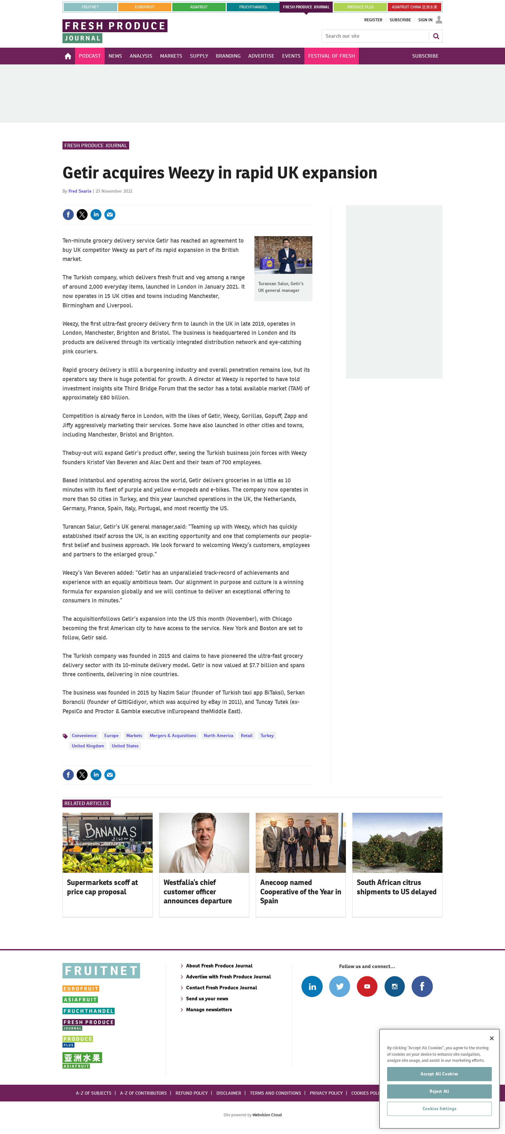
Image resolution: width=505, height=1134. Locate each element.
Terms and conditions (275, 1093)
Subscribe (400, 20)
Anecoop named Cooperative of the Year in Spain (300, 892)
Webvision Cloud (267, 1115)
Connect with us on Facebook (422, 986)
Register (373, 20)
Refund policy (192, 1093)
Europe (111, 735)
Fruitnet (90, 7)
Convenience (84, 735)
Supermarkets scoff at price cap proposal (102, 887)
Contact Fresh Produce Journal (221, 987)
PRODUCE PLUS (360, 7)
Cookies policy (367, 1093)
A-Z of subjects (93, 1093)
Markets (134, 735)
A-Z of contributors (143, 1093)
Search (436, 36)
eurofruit (145, 7)
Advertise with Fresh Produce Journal (228, 976)
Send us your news (207, 998)
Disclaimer (228, 1093)
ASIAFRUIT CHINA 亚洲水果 (414, 7)
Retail (247, 735)
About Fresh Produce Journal (219, 965)
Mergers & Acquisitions (173, 735)
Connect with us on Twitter (339, 986)
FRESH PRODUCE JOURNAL (306, 7)
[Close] (492, 1049)
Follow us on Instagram (394, 986)
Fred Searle (80, 191)
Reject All (439, 1102)
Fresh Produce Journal (95, 145)
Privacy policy (326, 1093)
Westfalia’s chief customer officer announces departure (198, 892)
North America (218, 735)
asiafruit (199, 7)
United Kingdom (88, 746)
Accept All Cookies (439, 1084)
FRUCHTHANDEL (253, 7)
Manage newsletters (209, 1009)
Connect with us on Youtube (367, 986)
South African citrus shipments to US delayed (397, 887)
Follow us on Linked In (311, 986)
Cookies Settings (440, 1119)
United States (125, 746)
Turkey (267, 735)
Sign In (425, 20)
